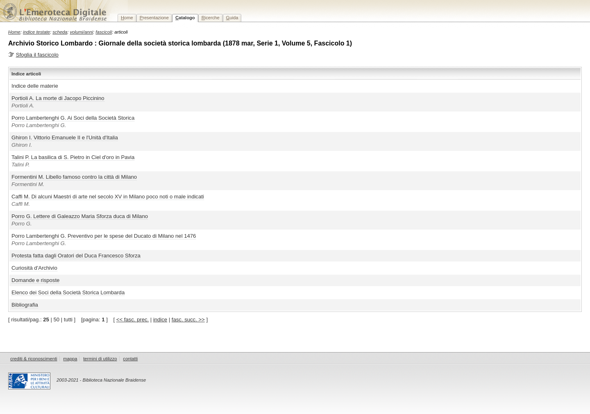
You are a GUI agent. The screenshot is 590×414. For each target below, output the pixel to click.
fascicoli (103, 32)
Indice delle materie (34, 86)
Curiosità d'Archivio (34, 268)
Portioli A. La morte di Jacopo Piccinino (57, 98)
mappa (70, 358)
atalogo (185, 17)
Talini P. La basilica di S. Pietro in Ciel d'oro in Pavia (72, 157)
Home (14, 32)
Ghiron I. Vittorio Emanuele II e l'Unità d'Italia (64, 137)
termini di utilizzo (100, 358)
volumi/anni (81, 32)
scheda (59, 32)
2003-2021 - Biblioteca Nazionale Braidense (101, 380)
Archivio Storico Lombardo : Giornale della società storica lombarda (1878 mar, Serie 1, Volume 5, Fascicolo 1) (180, 43)
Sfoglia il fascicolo (37, 55)
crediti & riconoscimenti (33, 358)
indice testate (36, 32)
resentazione (154, 17)
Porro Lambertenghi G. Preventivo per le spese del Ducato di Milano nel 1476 (103, 236)
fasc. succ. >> (188, 319)
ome (127, 17)
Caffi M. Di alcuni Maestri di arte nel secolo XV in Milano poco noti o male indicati (107, 196)
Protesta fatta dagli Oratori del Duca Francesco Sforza (76, 255)
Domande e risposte (35, 280)
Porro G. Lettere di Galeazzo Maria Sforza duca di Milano (79, 216)
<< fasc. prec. (132, 319)
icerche (211, 17)
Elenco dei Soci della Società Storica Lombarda (68, 292)
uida (232, 17)
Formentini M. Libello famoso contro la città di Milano (74, 177)
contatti (130, 358)
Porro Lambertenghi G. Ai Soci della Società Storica (72, 118)
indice (160, 319)
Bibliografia (24, 305)
